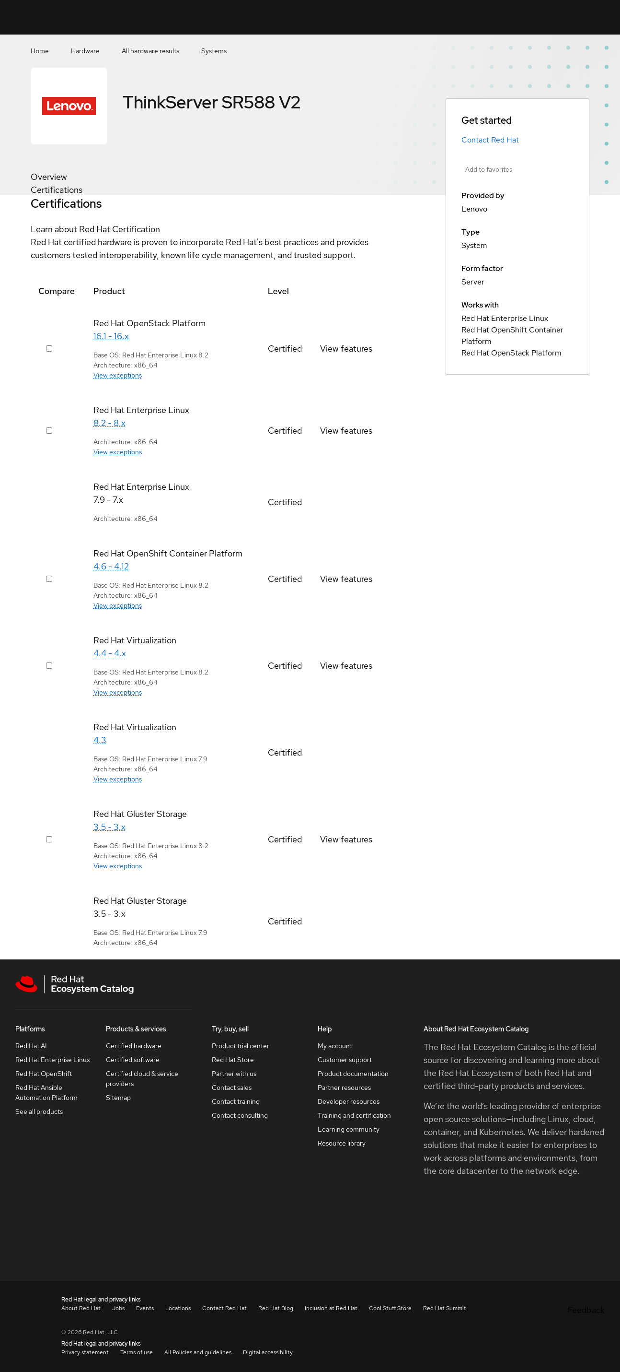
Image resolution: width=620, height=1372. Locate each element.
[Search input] (410, 17)
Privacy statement (85, 1352)
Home (40, 51)
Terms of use (136, 1352)
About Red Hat (81, 1308)
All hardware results (150, 51)
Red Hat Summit (444, 1308)
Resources (551, 17)
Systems (214, 51)
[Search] (452, 17)
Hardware (85, 51)
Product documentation (353, 1073)
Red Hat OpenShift (43, 1073)
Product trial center (240, 1045)
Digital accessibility (268, 1352)
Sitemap (118, 1097)
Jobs (118, 1308)
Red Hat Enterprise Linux (52, 1059)
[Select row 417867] (49, 665)
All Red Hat (587, 17)
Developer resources (348, 1101)
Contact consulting (240, 1115)
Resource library (342, 1143)
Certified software (133, 1059)
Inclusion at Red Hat (331, 1308)
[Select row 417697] (49, 430)
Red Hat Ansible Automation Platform (46, 1092)
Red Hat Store (233, 1059)
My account (335, 1045)
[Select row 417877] (49, 348)
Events (145, 1308)
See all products (39, 1111)
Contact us (516, 23)
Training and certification (354, 1115)
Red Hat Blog (275, 1308)
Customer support (345, 1059)
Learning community (348, 1129)
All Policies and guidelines (197, 1352)
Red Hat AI (31, 1045)
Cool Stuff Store (390, 1308)
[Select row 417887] (49, 839)
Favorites (483, 23)
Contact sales (232, 1087)
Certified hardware (133, 1045)
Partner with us (234, 1073)
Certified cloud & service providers (142, 1078)
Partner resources (344, 1087)
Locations (178, 1308)
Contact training (236, 1101)
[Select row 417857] (49, 579)
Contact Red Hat (490, 140)
